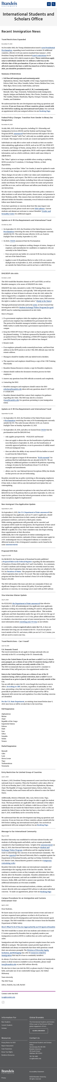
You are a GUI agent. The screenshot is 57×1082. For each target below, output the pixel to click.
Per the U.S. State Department (13, 701)
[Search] (53, 4)
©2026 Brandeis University (37, 1077)
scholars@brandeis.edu (12, 389)
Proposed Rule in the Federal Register (17, 562)
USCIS (12, 241)
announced (18, 134)
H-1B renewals (43, 458)
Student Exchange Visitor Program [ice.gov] (36, 307)
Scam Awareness (7, 1049)
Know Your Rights (7, 1052)
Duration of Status (14, 571)
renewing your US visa (28, 622)
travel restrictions (39, 55)
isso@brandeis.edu (11, 400)
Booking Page (44, 111)
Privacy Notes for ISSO (9, 1043)
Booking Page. (42, 825)
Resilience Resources (8, 1055)
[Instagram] (3, 1002)
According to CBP (13, 687)
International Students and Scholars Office (28, 17)
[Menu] (49, 4)
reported (12, 855)
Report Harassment (7, 1046)
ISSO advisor (40, 209)
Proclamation (8, 232)
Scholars (4, 1028)
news (35, 305)
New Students (6, 1022)
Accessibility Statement (36, 1072)
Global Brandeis (38, 1031)
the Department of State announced (26, 603)
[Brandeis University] (9, 4)
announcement (12, 545)
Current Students (7, 1025)
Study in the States (44, 301)
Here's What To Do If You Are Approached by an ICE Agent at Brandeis (28, 927)
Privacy (4, 1078)
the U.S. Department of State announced (33, 512)
